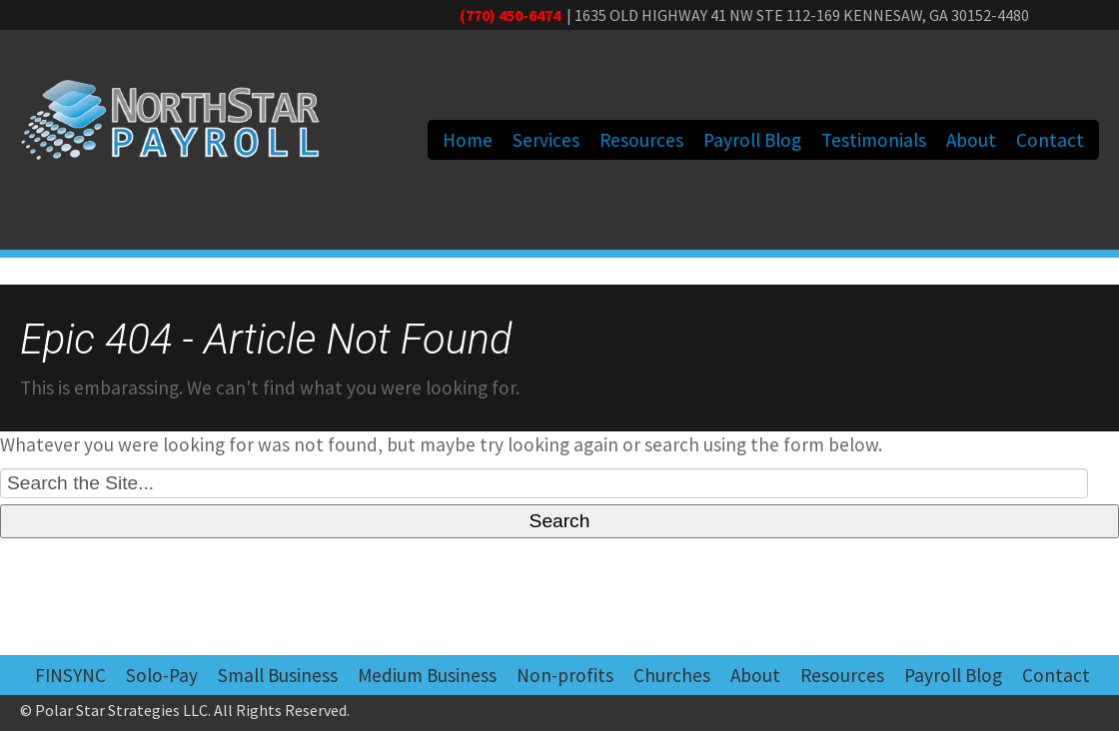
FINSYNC (70, 675)
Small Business (278, 675)
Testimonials (873, 140)
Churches (671, 675)
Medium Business (427, 675)
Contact (1050, 140)
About (971, 140)
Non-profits (565, 675)
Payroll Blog (752, 140)
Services (546, 140)
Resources (641, 140)
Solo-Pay (162, 675)
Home (468, 140)
